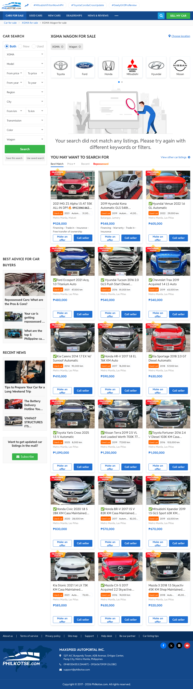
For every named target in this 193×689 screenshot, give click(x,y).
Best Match (57, 164)
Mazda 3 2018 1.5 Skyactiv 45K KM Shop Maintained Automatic (166, 587)
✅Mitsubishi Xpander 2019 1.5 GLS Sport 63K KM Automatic (167, 511)
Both (13, 46)
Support (89, 636)
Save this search (14, 158)
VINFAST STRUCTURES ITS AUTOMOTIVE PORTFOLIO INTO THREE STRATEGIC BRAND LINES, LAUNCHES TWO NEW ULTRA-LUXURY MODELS (34, 422)
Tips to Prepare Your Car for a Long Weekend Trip (25, 389)
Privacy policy (53, 636)
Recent (85, 164)
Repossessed (101, 164)
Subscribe (25, 457)
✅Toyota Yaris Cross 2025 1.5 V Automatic (71, 435)
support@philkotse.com (77, 669)
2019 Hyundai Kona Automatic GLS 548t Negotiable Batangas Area (118, 206)
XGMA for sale (30, 22)
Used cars (35, 15)
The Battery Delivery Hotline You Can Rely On (32, 405)
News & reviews (98, 15)
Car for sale (10, 22)
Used (40, 46)
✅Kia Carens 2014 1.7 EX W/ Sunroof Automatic (72, 358)
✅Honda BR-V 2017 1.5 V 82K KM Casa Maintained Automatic (118, 511)
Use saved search (35, 158)
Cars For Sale (15, 15)
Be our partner (127, 636)
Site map (72, 636)
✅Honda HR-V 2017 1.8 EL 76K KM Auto (118, 358)
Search (25, 149)
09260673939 (99, 664)
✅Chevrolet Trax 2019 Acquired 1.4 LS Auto (164, 282)
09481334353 (71, 664)
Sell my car (178, 15)
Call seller (83, 238)
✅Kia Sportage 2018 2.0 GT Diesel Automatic (167, 358)
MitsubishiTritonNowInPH (49, 5)
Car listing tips (151, 636)
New (26, 46)
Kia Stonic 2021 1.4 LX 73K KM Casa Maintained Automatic (70, 587)
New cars (54, 15)
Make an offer (62, 238)
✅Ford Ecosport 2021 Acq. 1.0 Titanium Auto (71, 282)
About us (8, 636)
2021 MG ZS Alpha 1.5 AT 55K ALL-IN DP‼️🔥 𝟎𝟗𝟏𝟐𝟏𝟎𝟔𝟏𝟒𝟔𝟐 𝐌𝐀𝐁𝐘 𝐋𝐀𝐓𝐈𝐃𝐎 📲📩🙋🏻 (72, 206)
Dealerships (74, 15)
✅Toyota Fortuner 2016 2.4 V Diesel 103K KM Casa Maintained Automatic (167, 435)
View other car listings (173, 157)
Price (72, 164)
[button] (119, 82)
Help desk (106, 636)
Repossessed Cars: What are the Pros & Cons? (24, 302)
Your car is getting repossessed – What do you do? (34, 318)
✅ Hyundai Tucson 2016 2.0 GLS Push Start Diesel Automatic (120, 282)
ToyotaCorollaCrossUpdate (88, 5)
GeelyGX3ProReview (125, 5)
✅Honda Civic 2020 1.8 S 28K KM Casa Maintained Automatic (70, 511)
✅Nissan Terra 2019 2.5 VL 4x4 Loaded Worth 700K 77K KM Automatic (120, 435)
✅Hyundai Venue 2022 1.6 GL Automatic (167, 206)
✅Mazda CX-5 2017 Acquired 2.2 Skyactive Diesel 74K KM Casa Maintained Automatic (116, 587)
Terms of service (29, 636)
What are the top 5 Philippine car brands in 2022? (33, 335)
